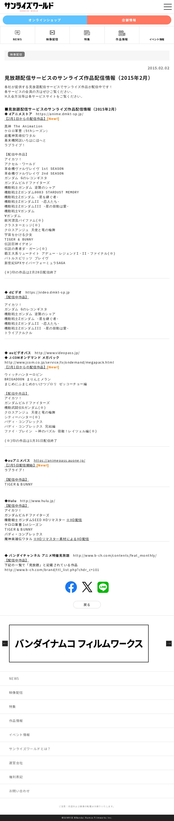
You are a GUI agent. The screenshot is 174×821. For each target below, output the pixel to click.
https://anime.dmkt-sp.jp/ (59, 114)
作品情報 (122, 39)
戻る (87, 604)
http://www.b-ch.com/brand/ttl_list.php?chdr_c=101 (52, 569)
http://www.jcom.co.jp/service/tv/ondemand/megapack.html (59, 362)
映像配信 (52, 39)
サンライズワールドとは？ (30, 748)
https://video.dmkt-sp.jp (47, 292)
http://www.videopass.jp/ (57, 352)
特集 (87, 39)
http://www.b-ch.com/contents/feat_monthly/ (115, 555)
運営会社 (16, 762)
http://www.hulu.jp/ (37, 500)
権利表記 (16, 777)
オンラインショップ (45, 20)
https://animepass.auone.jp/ (59, 460)
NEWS (17, 39)
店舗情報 (129, 20)
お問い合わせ (19, 791)
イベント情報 (156, 39)
